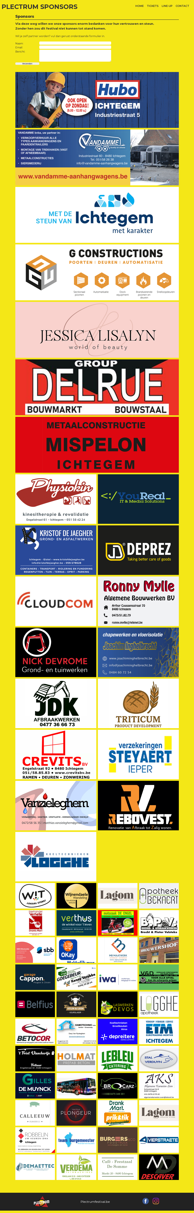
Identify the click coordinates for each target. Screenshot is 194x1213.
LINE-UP (167, 6)
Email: (19, 47)
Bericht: (20, 51)
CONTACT (182, 6)
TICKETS (153, 6)
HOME (139, 6)
